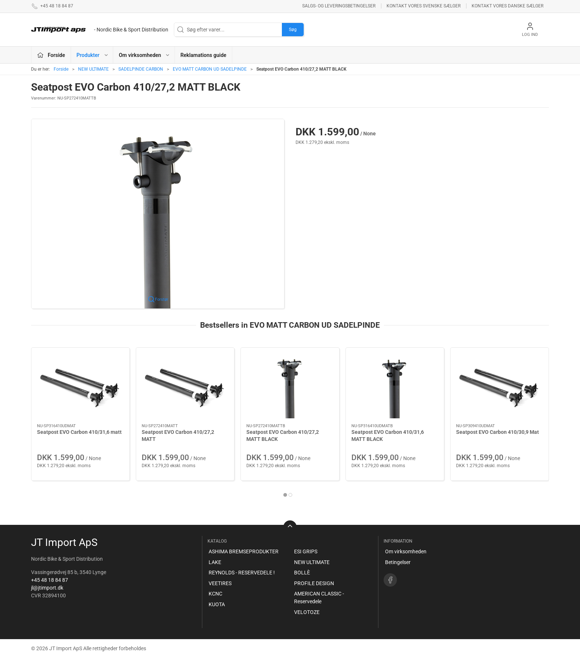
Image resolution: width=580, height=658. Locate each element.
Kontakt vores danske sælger (507, 6)
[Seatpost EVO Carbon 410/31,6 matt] (80, 385)
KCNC (215, 594)
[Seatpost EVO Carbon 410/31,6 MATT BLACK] (394, 385)
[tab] (285, 495)
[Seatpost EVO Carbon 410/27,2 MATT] (185, 385)
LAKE (215, 562)
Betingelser (398, 562)
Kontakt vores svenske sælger (424, 6)
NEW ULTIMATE (93, 69)
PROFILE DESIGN (314, 583)
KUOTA (217, 604)
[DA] (99, 29)
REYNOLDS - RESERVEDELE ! (242, 573)
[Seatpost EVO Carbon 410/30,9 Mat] (499, 385)
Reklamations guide (203, 55)
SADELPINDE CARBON (140, 69)
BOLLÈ (302, 573)
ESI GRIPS (305, 551)
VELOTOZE (307, 612)
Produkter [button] (93, 55)
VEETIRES (220, 583)
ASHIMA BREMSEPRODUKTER (244, 551)
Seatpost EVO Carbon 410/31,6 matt (79, 432)
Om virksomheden (405, 551)
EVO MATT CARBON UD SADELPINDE (210, 69)
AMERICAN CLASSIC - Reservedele (319, 597)
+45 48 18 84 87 (49, 580)
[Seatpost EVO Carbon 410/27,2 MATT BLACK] (289, 385)
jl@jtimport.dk (47, 588)
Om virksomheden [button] (144, 55)
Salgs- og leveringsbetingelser (338, 6)
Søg (293, 29)
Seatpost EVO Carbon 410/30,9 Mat (497, 432)
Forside (61, 69)
